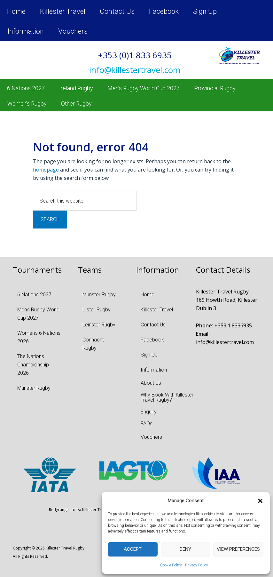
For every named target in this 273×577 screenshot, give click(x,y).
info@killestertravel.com (225, 342)
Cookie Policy (171, 565)
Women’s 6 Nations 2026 (38, 337)
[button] (260, 501)
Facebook (164, 11)
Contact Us (117, 11)
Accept (133, 549)
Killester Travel (62, 11)
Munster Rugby (34, 388)
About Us (151, 383)
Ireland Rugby (76, 88)
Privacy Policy (196, 565)
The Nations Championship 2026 (33, 364)
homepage (46, 169)
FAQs (146, 424)
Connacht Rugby (93, 344)
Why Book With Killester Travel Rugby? (167, 397)
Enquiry (149, 412)
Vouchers (73, 31)
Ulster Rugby (96, 310)
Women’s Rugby (27, 103)
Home (16, 11)
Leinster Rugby (98, 325)
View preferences (238, 549)
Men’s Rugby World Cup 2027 (143, 88)
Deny (185, 549)
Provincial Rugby (215, 88)
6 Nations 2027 (26, 88)
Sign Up (205, 11)
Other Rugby (76, 103)
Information (25, 31)
